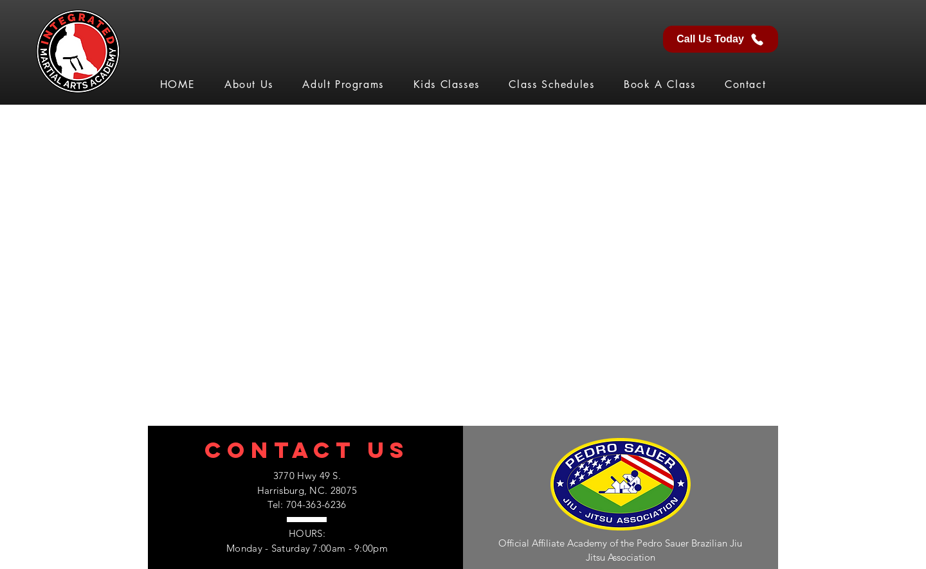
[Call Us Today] (720, 39)
